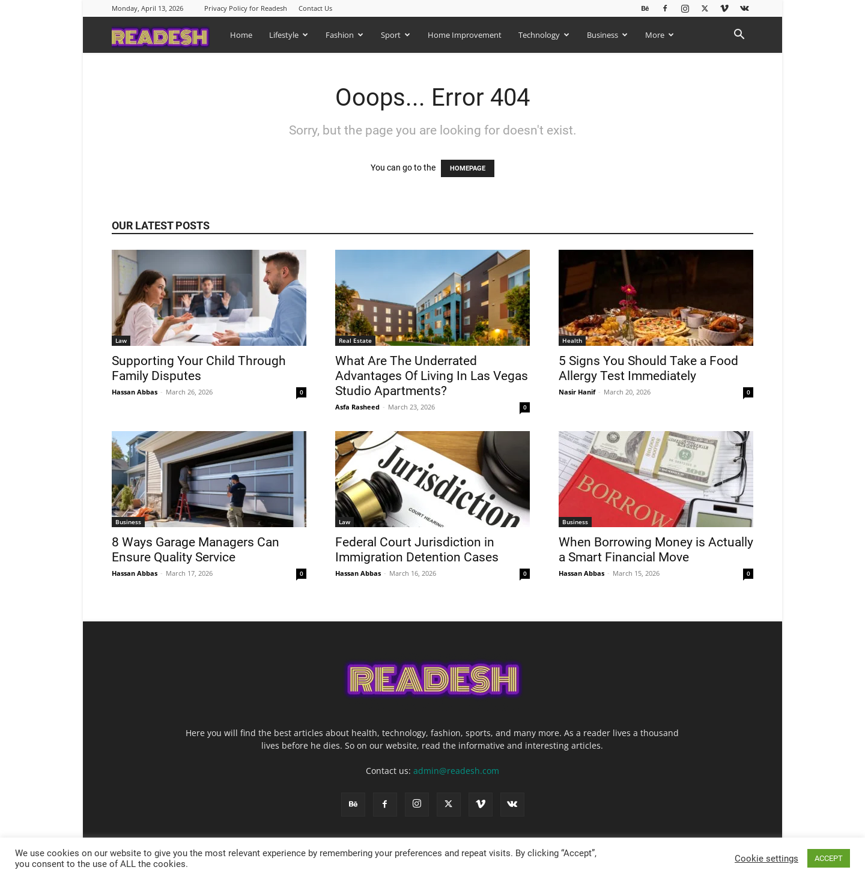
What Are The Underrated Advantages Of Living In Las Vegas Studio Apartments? (431, 376)
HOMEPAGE (467, 168)
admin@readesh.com (456, 770)
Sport (395, 34)
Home (241, 34)
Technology (543, 34)
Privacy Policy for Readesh (245, 8)
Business (607, 34)
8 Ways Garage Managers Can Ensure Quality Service (195, 549)
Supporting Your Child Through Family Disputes (199, 368)
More (659, 34)
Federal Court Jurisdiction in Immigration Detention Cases (418, 549)
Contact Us (315, 8)
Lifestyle (288, 34)
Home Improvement (465, 34)
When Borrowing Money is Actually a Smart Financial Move (656, 549)
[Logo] (167, 34)
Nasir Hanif (577, 391)
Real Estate (355, 340)
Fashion (344, 34)
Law (121, 340)
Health (572, 340)
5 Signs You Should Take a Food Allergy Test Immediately (648, 368)
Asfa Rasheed (357, 406)
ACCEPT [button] (829, 858)
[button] (738, 35)
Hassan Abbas (134, 391)
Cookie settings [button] (766, 858)
